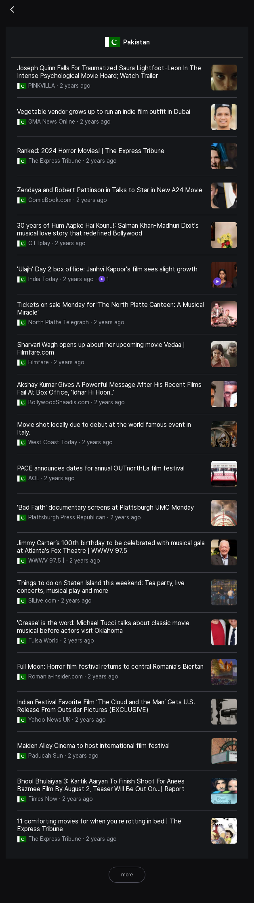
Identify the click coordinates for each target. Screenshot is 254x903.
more (127, 875)
